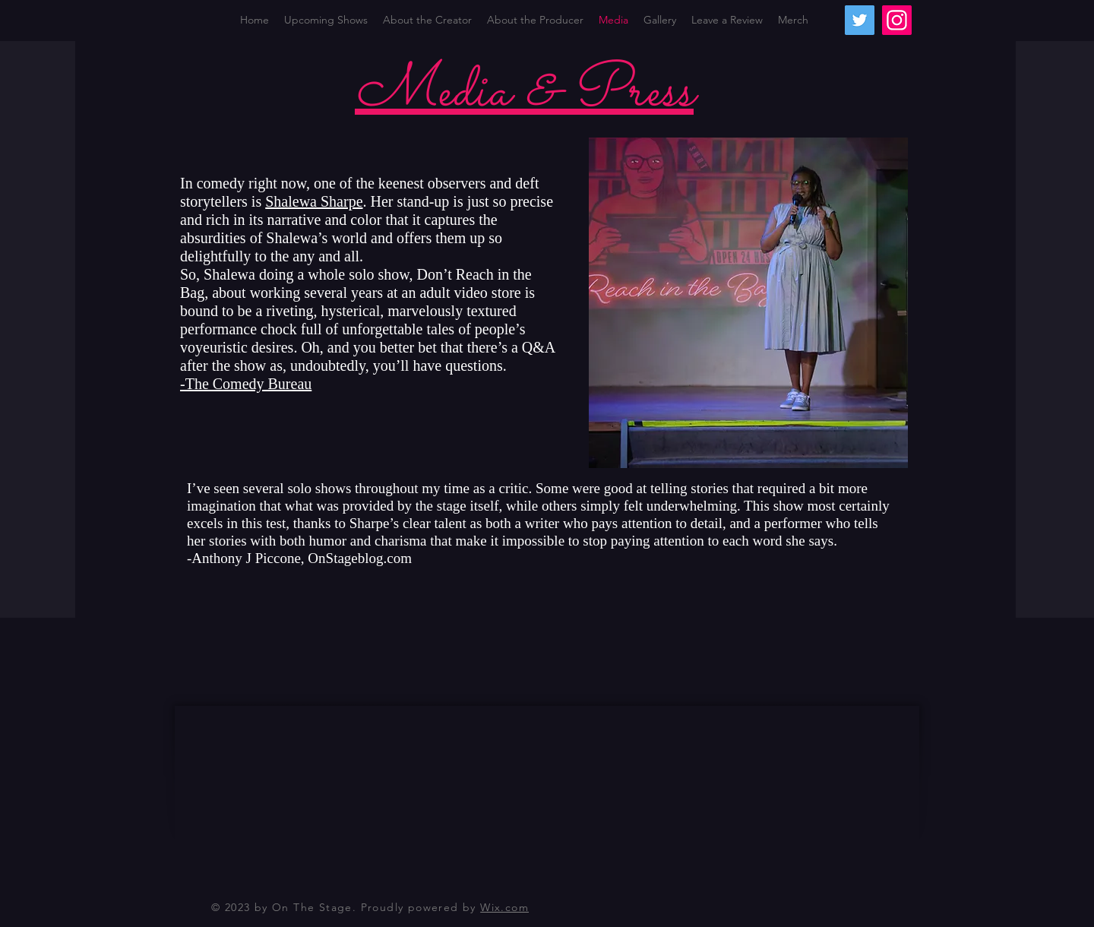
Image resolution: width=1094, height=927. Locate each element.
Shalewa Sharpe (313, 201)
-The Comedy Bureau (245, 383)
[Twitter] (859, 20)
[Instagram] (897, 20)
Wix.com (504, 907)
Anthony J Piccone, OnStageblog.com (301, 558)
